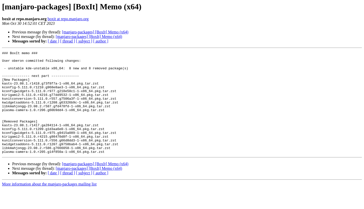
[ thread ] (67, 41)
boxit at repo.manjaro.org (68, 19)
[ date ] (53, 41)
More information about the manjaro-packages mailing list (49, 204)
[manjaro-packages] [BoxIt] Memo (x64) (95, 32)
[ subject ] (84, 41)
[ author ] (100, 41)
